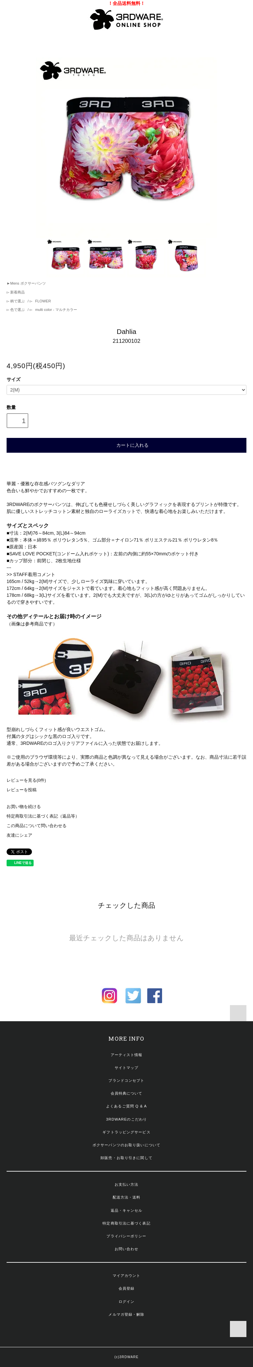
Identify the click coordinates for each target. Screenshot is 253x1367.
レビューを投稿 (22, 790)
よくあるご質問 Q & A (126, 1106)
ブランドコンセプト (126, 1080)
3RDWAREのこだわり (126, 1119)
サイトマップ (127, 1068)
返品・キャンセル (127, 1210)
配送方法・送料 (127, 1197)
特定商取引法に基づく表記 (126, 1223)
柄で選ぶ (17, 301)
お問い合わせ (127, 1249)
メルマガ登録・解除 (126, 1314)
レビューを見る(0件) (26, 780)
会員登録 (126, 1288)
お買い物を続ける (24, 806)
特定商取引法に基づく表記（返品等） (43, 816)
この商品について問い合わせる (37, 825)
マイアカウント (127, 1276)
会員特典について (127, 1093)
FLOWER (42, 301)
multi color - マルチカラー (55, 310)
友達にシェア (19, 835)
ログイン (126, 1302)
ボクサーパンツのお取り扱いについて (126, 1145)
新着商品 (17, 292)
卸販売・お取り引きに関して (126, 1158)
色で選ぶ (17, 310)
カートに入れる (126, 445)
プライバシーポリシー (126, 1236)
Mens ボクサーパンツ (27, 283)
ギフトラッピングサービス (126, 1132)
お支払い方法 (127, 1184)
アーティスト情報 (127, 1055)
